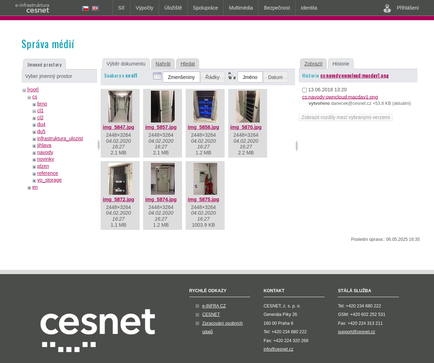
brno (42, 104)
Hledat (188, 64)
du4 (41, 124)
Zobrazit (313, 64)
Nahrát (163, 64)
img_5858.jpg (203, 127)
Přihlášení (401, 8)
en (35, 187)
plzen (43, 166)
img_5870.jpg (246, 127)
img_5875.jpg (203, 199)
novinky (45, 159)
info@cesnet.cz (278, 349)
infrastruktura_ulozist (60, 138)
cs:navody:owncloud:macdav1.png (354, 75)
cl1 (40, 110)
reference (47, 173)
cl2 (40, 117)
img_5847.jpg (118, 127)
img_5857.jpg (161, 127)
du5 (41, 131)
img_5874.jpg (161, 199)
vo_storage (49, 180)
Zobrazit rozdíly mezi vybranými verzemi (345, 117)
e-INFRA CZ (214, 306)
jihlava (44, 145)
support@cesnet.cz (356, 331)
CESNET (211, 314)
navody (45, 152)
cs (34, 97)
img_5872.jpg (118, 199)
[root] (33, 89)
